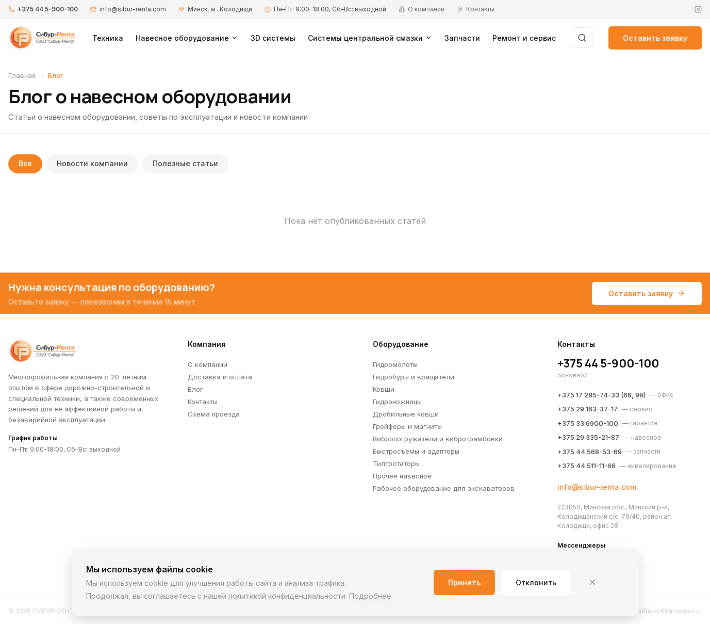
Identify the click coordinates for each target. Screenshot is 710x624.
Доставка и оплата (220, 377)
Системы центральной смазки (370, 38)
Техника (107, 38)
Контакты (203, 401)
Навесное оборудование (187, 38)
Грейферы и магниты (407, 426)
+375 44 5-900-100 (48, 9)
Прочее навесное (402, 476)
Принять (464, 582)
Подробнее (370, 595)
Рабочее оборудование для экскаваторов (444, 488)
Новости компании (92, 163)
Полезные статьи (186, 163)
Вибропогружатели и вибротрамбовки (438, 439)
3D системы (273, 38)
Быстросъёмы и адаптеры (416, 451)
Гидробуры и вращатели (413, 377)
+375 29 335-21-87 (588, 437)
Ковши (383, 389)
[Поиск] (582, 37)
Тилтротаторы (396, 463)
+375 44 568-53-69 (589, 451)
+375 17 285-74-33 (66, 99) (601, 395)
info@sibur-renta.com (133, 9)
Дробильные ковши (406, 414)
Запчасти (462, 38)
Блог (195, 389)
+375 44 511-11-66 (586, 465)
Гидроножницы (397, 401)
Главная (22, 75)
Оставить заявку (655, 38)
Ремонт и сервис (524, 38)
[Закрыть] (592, 582)
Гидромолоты (395, 364)
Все (25, 163)
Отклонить (536, 582)
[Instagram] (698, 9)
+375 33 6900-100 (587, 423)
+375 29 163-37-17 (587, 409)
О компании (207, 364)
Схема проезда (214, 414)
